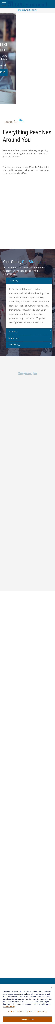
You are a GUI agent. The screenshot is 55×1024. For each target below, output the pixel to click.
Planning (12, 334)
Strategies (13, 341)
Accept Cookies (27, 1019)
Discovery (13, 284)
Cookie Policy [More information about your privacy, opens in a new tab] (9, 1006)
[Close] (52, 987)
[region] (27, 1004)
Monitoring (14, 347)
